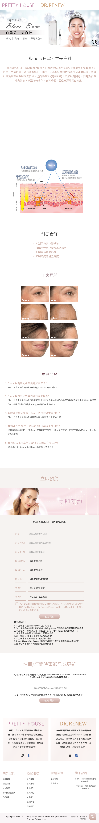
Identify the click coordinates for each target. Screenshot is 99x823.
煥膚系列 (30, 783)
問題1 (38, 588)
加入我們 (6, 778)
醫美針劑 (30, 773)
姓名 (38, 534)
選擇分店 (39, 570)
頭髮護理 (30, 796)
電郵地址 (39, 552)
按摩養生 (30, 787)
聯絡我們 (6, 773)
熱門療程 (30, 769)
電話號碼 (39, 543)
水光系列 (30, 778)
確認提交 (49, 616)
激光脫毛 (30, 792)
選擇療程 (39, 561)
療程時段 (39, 579)
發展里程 (6, 769)
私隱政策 (83, 816)
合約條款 (6, 787)
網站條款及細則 (9, 783)
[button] (92, 5)
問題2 (38, 597)
